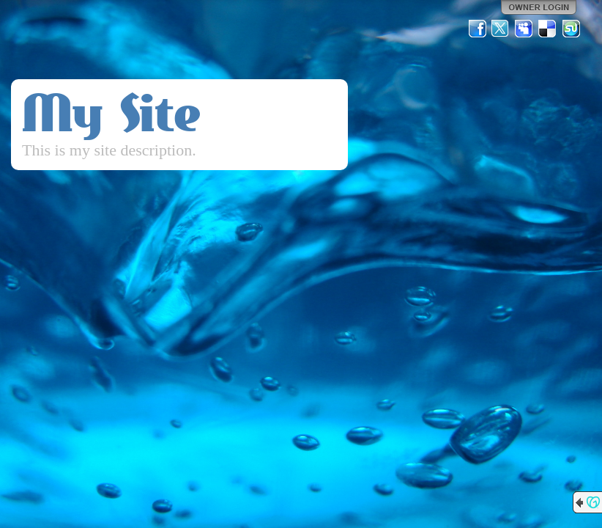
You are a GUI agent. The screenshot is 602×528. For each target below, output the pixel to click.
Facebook (477, 28)
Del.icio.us (548, 28)
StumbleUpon (571, 28)
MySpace (524, 28)
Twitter (501, 28)
